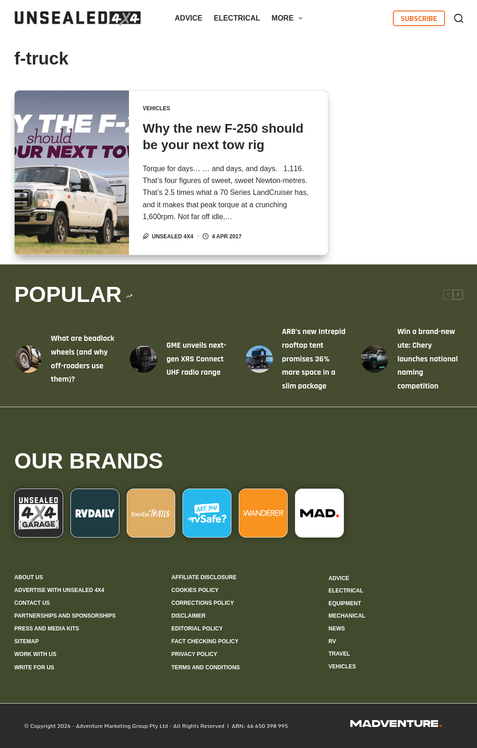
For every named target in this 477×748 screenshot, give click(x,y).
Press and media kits (46, 628)
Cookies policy (195, 590)
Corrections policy (203, 603)
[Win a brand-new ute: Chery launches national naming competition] (374, 359)
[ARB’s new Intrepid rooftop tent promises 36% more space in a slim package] (259, 359)
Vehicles (156, 108)
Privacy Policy (194, 654)
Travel (339, 654)
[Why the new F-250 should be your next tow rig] (72, 173)
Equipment (344, 603)
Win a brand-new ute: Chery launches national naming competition (427, 358)
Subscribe (419, 18)
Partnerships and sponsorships (64, 616)
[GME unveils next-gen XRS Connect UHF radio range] (143, 359)
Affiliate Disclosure (204, 577)
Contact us (32, 603)
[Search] (458, 18)
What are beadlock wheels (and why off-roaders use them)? (82, 358)
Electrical (237, 18)
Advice (188, 18)
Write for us (34, 667)
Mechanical (346, 616)
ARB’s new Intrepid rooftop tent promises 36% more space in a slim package (314, 358)
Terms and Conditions (206, 667)
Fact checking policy (205, 641)
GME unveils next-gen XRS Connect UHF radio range (196, 358)
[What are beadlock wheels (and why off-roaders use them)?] (28, 359)
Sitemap (26, 641)
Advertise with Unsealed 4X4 (59, 590)
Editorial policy (197, 628)
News (336, 628)
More (289, 18)
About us (28, 577)
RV (332, 641)
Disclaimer (189, 616)
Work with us (35, 654)
